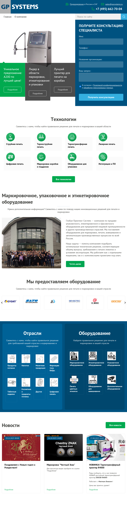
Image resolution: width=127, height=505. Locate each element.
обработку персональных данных (98, 87)
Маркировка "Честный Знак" (61, 464)
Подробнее (13, 89)
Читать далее (75, 264)
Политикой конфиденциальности (107, 85)
